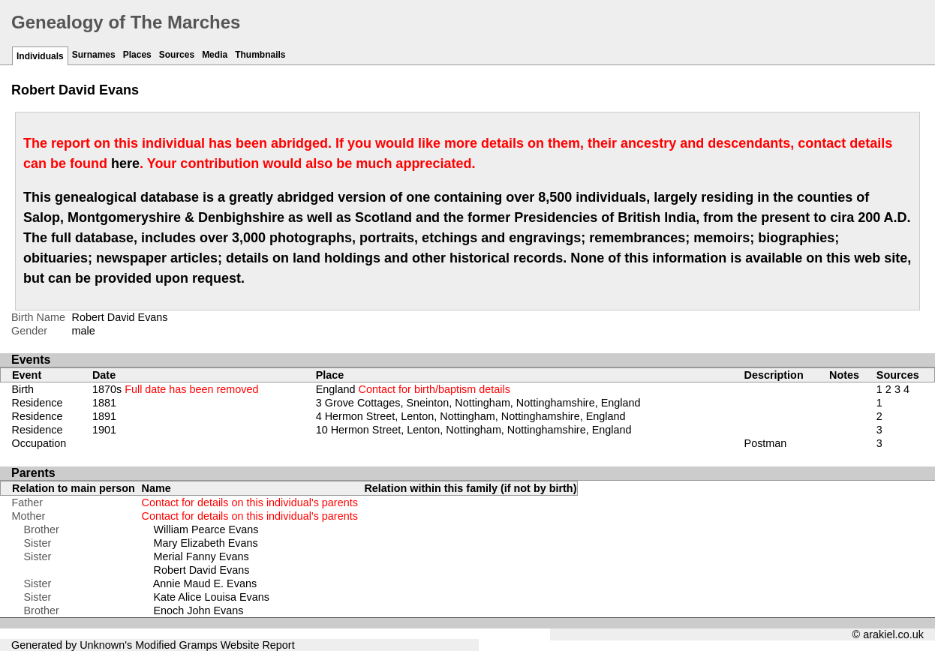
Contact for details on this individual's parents (250, 502)
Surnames (94, 55)
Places (137, 55)
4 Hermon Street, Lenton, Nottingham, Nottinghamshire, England (471, 416)
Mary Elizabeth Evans (206, 543)
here (125, 163)
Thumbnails (260, 55)
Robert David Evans (202, 570)
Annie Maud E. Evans (205, 584)
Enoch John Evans (199, 610)
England (413, 389)
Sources (176, 55)
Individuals (40, 56)
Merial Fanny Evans (201, 556)
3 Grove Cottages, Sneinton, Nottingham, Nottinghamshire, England (478, 403)
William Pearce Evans (206, 530)
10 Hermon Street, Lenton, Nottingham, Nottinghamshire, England (474, 430)
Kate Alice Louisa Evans (211, 597)
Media (214, 55)
